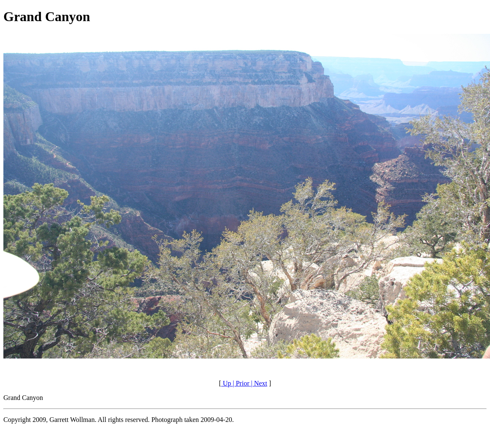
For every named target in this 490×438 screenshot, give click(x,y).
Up (226, 383)
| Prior (240, 383)
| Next (258, 383)
